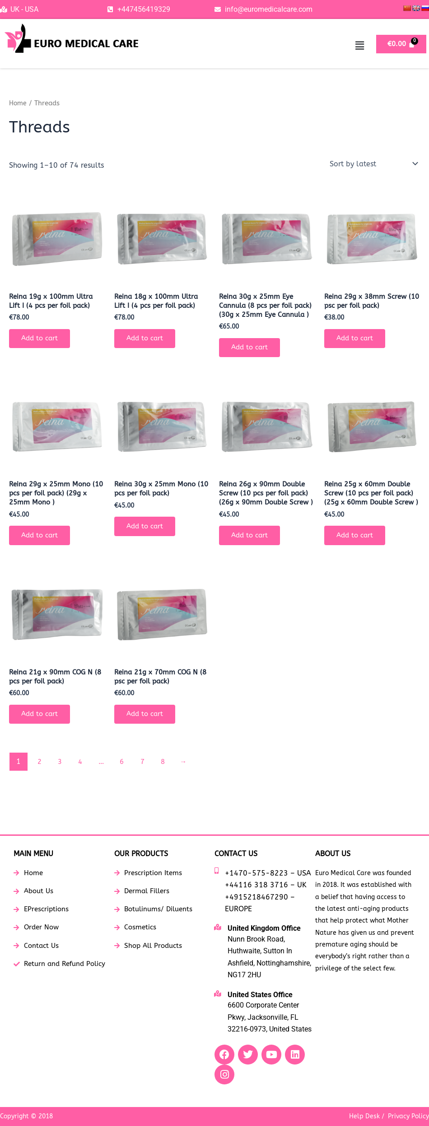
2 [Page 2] (39, 791)
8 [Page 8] (167, 791)
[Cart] (401, 44)
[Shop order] (373, 164)
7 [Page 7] (146, 791)
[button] (359, 45)
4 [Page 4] (82, 791)
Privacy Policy (408, 1116)
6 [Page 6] (124, 791)
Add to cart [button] (42, 340)
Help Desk (364, 1116)
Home (18, 103)
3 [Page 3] (61, 791)
